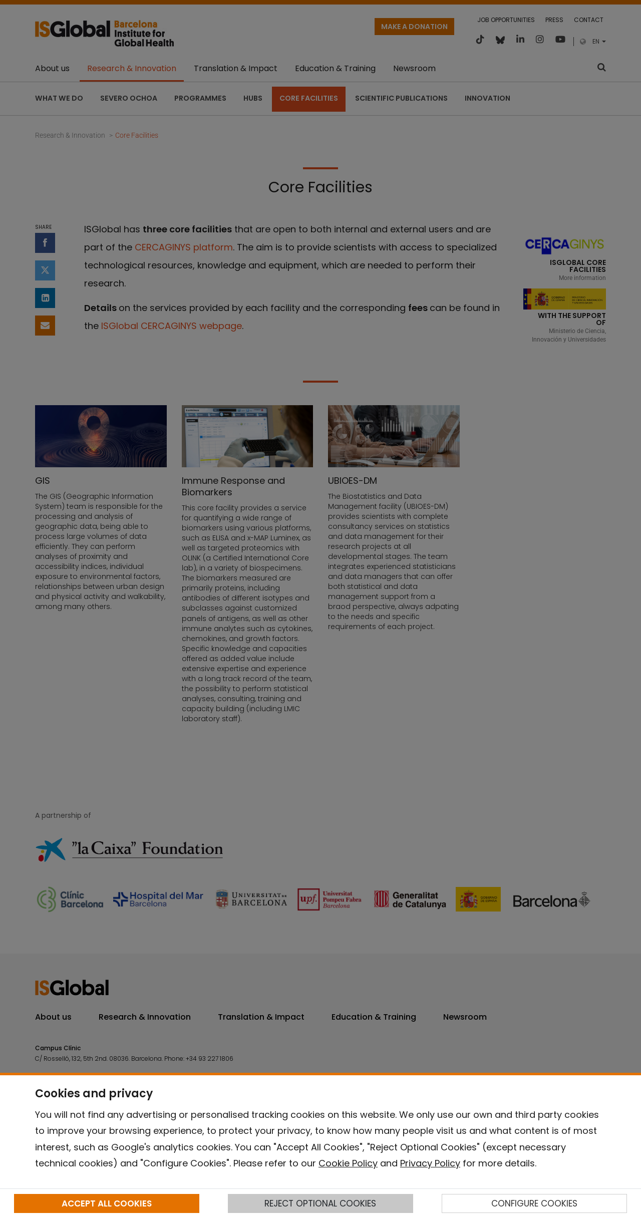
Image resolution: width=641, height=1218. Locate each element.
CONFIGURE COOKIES (534, 1203)
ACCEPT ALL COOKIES (107, 1203)
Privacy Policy (430, 1163)
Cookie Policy (348, 1163)
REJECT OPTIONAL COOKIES (320, 1203)
